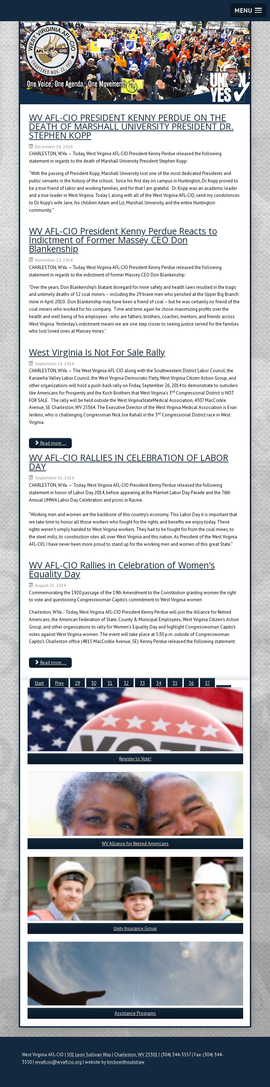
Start (39, 683)
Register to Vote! (135, 759)
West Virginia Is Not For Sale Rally (97, 352)
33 (142, 683)
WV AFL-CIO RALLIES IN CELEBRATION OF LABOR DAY (128, 461)
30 (93, 683)
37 (207, 683)
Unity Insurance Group (135, 928)
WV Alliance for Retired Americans (135, 844)
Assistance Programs (135, 1013)
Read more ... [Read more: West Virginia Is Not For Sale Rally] (50, 443)
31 (109, 683)
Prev (59, 683)
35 (174, 683)
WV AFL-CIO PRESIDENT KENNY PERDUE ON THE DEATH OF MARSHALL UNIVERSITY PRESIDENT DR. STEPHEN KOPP (131, 126)
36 (191, 683)
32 (126, 683)
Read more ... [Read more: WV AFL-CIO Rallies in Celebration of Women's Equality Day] (50, 663)
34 (158, 683)
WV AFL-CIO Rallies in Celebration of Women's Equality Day (122, 569)
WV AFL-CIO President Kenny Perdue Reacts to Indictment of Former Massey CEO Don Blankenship (123, 240)
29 (77, 683)
